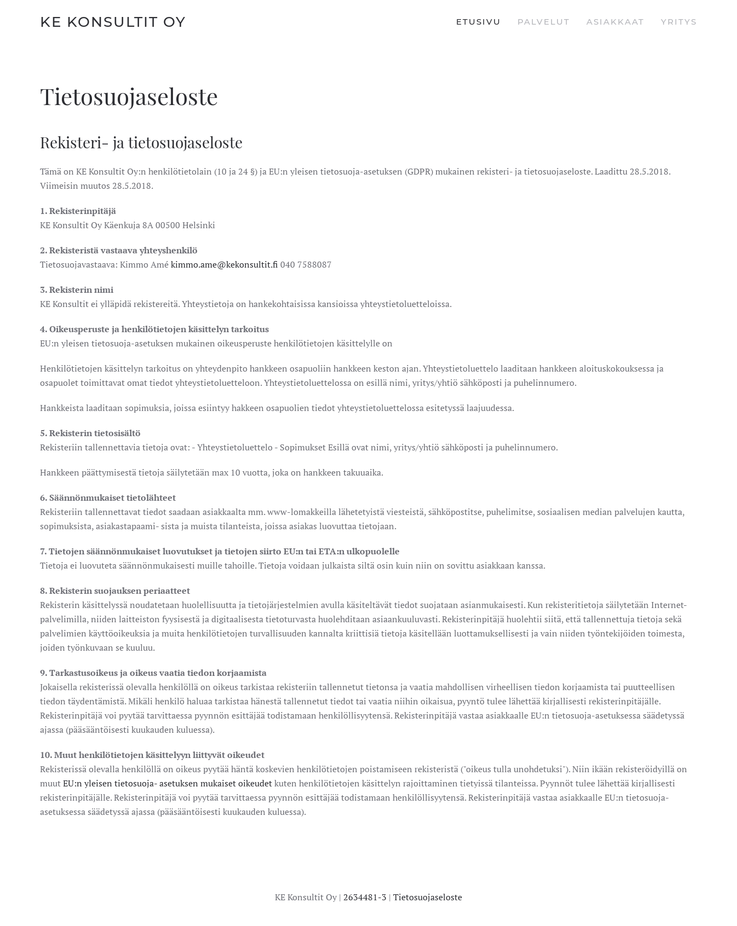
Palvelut (543, 21)
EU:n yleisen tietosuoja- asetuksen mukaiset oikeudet (167, 783)
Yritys (679, 21)
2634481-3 (365, 897)
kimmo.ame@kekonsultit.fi (224, 264)
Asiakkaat (615, 21)
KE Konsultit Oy (113, 22)
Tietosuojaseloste (427, 897)
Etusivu (478, 21)
